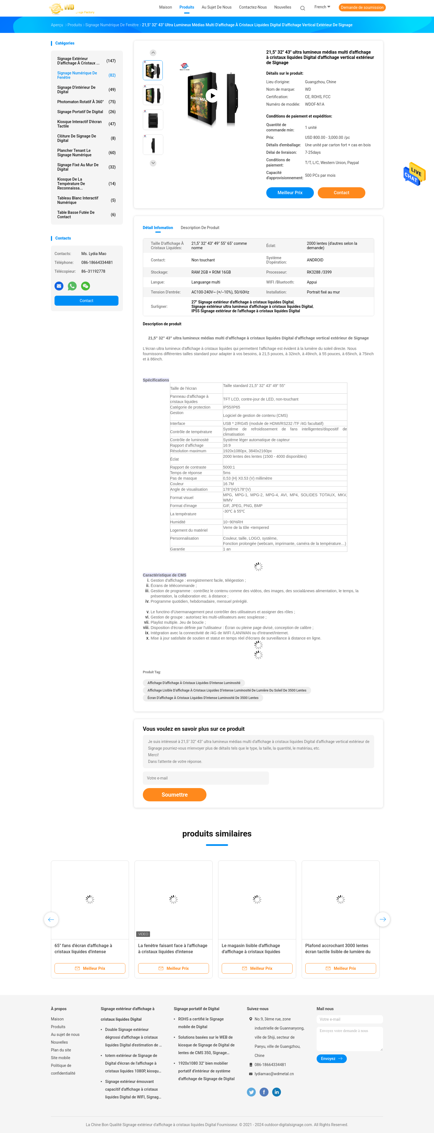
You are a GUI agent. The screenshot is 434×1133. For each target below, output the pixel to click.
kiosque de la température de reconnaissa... (86, 183)
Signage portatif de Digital (86, 112)
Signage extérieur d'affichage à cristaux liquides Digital (127, 1014)
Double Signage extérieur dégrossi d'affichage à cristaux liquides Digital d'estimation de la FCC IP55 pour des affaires (133, 1038)
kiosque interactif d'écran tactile (86, 123)
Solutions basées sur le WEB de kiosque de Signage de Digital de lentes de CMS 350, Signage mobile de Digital (206, 1046)
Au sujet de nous (65, 1034)
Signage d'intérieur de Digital (86, 89)
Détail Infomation (158, 227)
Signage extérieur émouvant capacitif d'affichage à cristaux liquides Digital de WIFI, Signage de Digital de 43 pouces (133, 1090)
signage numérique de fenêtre (86, 75)
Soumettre (175, 794)
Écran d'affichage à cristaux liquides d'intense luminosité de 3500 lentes (203, 698)
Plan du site (61, 1050)
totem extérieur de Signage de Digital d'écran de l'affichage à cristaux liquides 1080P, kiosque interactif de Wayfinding (133, 1064)
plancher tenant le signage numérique (86, 152)
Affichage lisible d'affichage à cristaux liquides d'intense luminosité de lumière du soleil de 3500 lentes (227, 690)
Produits (58, 1027)
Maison (57, 1019)
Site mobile (60, 1058)
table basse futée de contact (86, 214)
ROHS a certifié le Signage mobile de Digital (201, 1023)
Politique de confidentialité (63, 1069)
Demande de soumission (362, 7)
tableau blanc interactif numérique (86, 200)
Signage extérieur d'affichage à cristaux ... (86, 60)
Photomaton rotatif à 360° (86, 102)
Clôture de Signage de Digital (86, 138)
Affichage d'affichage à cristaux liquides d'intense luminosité (194, 683)
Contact (86, 300)
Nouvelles (59, 1042)
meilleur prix (290, 192)
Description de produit (200, 227)
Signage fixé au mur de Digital (86, 167)
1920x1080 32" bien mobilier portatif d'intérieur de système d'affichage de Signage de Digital (206, 1071)
